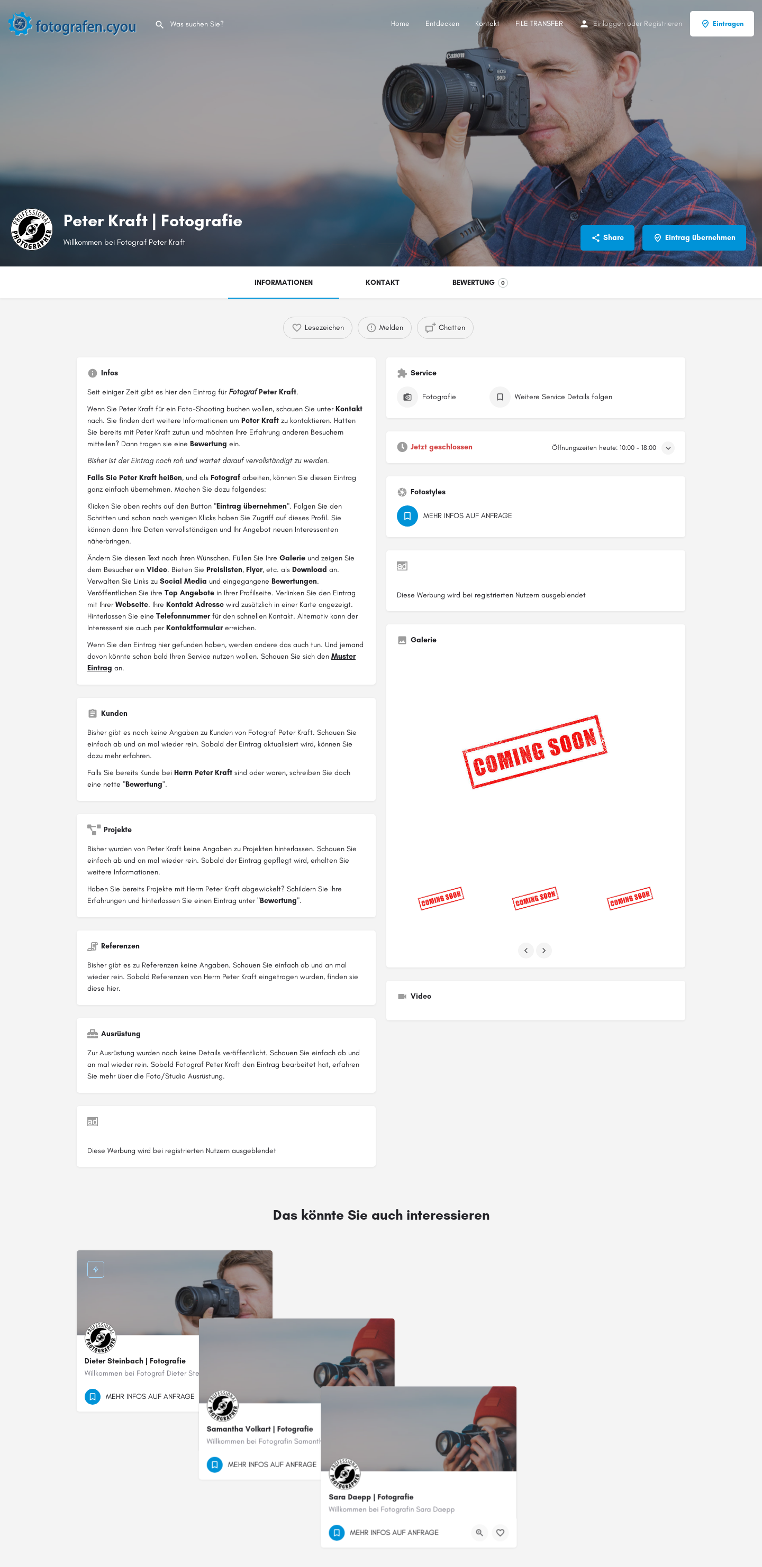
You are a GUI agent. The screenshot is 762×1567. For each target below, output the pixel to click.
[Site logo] (77, 23)
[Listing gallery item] (441, 900)
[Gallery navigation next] (545, 950)
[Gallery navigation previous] (527, 950)
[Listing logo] (32, 229)
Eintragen (722, 24)
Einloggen (609, 23)
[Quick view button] (235, 1396)
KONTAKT (383, 282)
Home (400, 23)
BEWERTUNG (480, 283)
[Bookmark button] (256, 1396)
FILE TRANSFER (539, 23)
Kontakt (487, 23)
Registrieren (663, 23)
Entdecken (442, 23)
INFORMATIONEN (284, 282)
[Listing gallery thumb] (536, 757)
